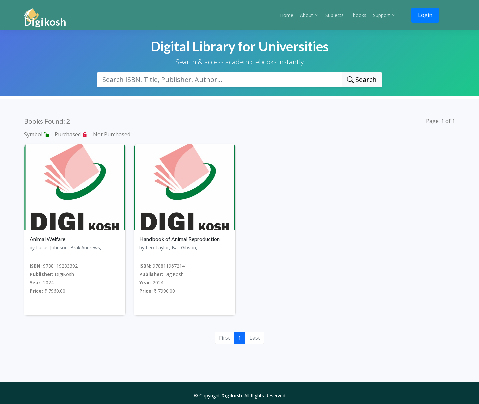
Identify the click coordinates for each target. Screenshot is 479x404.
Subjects (334, 15)
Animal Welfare (47, 239)
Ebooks (358, 15)
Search (362, 79)
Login (425, 15)
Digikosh (45, 22)
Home (286, 15)
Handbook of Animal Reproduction (179, 239)
